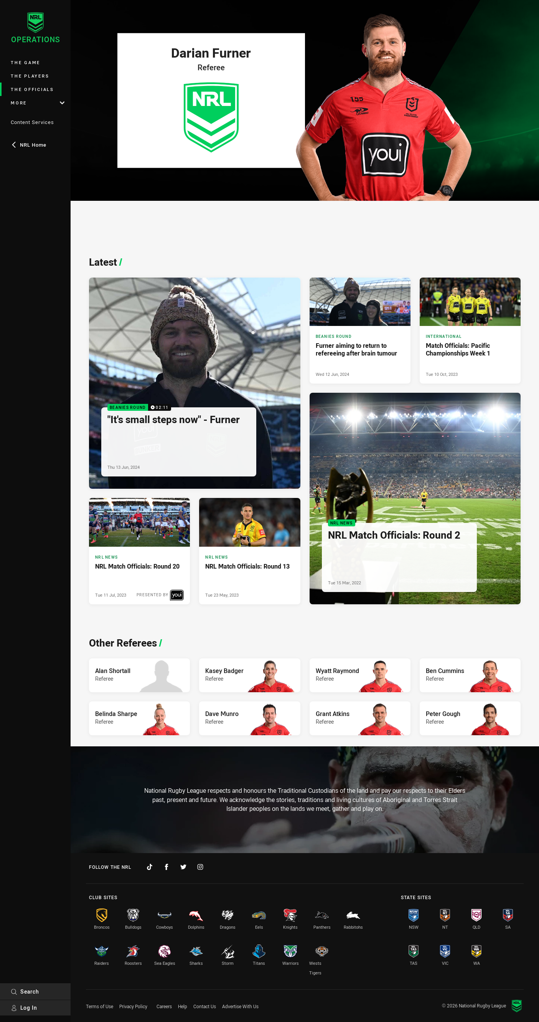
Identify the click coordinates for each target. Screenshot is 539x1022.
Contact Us (204, 1006)
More (37, 103)
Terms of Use (99, 1006)
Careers (164, 1006)
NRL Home (28, 144)
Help (182, 1006)
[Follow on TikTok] (150, 867)
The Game (25, 62)
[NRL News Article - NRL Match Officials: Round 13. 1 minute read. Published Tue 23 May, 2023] (249, 551)
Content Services (32, 122)
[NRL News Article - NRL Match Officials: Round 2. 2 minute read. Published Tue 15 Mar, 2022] (415, 498)
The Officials (32, 89)
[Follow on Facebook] (166, 867)
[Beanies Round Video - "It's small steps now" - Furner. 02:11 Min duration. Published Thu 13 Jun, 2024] (194, 383)
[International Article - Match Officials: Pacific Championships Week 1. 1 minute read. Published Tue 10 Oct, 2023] (470, 331)
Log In (24, 1007)
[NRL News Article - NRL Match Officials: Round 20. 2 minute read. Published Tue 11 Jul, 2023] (139, 551)
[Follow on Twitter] (183, 867)
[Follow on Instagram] (200, 867)
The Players (30, 76)
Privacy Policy (133, 1006)
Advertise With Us (240, 1006)
